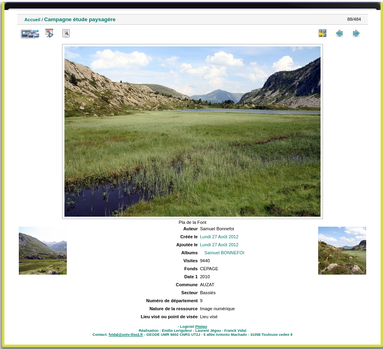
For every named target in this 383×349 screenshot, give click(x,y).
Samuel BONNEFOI (224, 252)
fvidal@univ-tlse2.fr (125, 335)
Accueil (32, 19)
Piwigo (201, 327)
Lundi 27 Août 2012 (219, 236)
